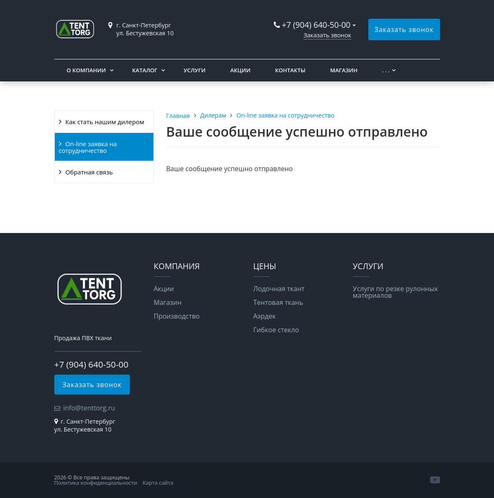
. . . (385, 70)
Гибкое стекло (276, 329)
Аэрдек (264, 316)
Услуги (195, 70)
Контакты (290, 70)
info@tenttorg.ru (89, 407)
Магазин (344, 70)
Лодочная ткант (279, 288)
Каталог (145, 70)
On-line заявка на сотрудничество (88, 147)
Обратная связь (89, 172)
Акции (240, 70)
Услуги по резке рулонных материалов (395, 292)
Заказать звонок (327, 35)
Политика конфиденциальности (95, 482)
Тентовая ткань (278, 302)
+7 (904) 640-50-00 (316, 24)
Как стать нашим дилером (105, 122)
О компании (86, 70)
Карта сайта (158, 482)
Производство (177, 316)
